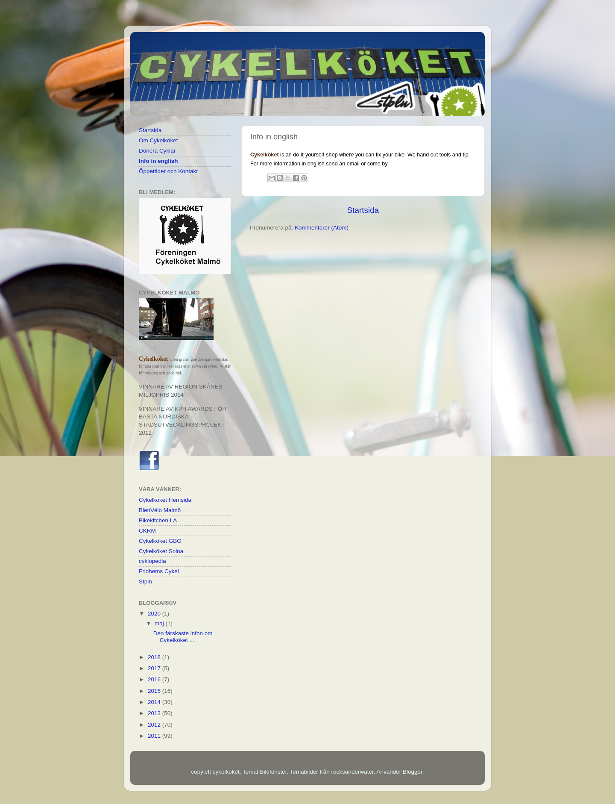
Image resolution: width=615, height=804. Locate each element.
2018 (155, 657)
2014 (155, 702)
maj (160, 623)
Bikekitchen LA (158, 520)
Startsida (363, 210)
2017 (155, 668)
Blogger (412, 772)
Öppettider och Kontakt (168, 171)
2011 (155, 736)
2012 (155, 725)
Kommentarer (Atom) (321, 227)
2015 (155, 691)
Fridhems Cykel (159, 571)
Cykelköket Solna (161, 551)
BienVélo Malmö (160, 510)
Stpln (145, 581)
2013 (155, 713)
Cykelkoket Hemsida (165, 500)
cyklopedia (152, 561)
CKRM (147, 530)
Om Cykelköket (158, 140)
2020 (155, 613)
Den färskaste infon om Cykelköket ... (183, 636)
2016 (155, 679)
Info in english (158, 161)
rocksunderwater (352, 772)
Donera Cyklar (157, 150)
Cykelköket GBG (160, 541)
